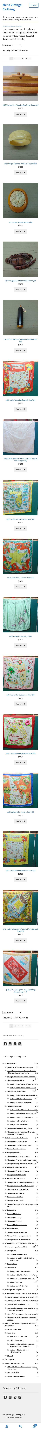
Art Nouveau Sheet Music (18, 1337)
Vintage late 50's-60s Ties (19, 1286)
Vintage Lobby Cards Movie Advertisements (19, 1351)
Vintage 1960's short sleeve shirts (21, 1114)
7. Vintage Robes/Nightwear (14, 1290)
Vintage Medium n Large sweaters (18, 1236)
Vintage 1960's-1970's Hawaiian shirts (23, 1088)
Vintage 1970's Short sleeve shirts (21, 1117)
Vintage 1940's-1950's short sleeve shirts (24, 1110)
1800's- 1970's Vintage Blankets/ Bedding (21, 1297)
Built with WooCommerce (12, 1417)
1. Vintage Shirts (10, 1063)
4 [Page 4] (22, 59)
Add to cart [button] (20, 114)
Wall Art (10, 1356)
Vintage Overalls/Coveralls (16, 1149)
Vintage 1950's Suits (14, 1217)
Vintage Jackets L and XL (15, 1193)
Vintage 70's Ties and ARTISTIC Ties (22, 1279)
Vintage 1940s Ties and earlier (20, 1271)
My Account (7, 1426)
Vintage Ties (11, 1268)
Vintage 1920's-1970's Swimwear (18, 1171)
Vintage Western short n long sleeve (19, 1128)
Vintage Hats (11, 1251)
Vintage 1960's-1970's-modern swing (19, 1145)
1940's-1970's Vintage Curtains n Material (21, 1301)
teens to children (13, 1373)
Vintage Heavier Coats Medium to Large (20, 1186)
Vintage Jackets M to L (15, 1197)
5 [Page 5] (26, 59)
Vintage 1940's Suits (14, 1214)
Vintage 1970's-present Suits (17, 1225)
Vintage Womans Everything (19, 17)
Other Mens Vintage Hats (18, 1254)
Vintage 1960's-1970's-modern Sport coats (21, 1160)
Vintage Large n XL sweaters (17, 1232)
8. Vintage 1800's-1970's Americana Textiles (20, 1293)
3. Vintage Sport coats (12, 1153)
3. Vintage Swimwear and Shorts (16, 1167)
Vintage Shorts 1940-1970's (16, 1175)
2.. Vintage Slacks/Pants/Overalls (16, 1138)
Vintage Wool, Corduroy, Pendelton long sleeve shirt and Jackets (21, 1133)
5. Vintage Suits (10, 1210)
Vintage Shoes (12, 1264)
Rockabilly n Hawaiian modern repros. (20, 1067)
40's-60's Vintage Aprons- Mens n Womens (21, 1314)
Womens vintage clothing (16, 1376)
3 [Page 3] (18, 59)
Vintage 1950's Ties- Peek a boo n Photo (23, 1275)
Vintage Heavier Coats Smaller (17, 1189)
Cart (32, 1425)
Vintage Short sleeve (14, 1106)
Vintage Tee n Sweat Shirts (19, 1125)
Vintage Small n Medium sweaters (19, 1240)
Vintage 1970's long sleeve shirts (21, 1103)
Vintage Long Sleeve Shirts (16, 1091)
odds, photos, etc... (16, 1340)
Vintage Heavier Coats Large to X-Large (20, 1182)
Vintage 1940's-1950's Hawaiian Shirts (23, 1084)
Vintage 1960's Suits (14, 1221)
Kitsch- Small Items (14, 1329)
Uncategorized (10, 1359)
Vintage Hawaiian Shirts (15, 1080)
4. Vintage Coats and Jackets (15, 1178)
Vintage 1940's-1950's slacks (17, 1142)
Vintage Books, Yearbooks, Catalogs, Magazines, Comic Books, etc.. (22, 1345)
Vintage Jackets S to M (15, 1201)
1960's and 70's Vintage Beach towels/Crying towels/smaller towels (22, 1309)
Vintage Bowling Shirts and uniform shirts (21, 1077)
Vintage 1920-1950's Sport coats (18, 1156)
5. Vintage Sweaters (11, 1228)
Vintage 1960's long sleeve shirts (21, 1099)
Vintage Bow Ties (16, 1282)
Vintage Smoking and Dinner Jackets (20, 1164)
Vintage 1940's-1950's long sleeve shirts (23, 1095)
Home (7, 17)
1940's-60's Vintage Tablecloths (18, 1304)
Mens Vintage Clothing (12, 7)
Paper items (11, 1333)
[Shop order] (12, 45)
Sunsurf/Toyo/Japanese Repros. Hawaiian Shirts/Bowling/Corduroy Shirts (21, 1072)
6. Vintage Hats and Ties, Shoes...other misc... (21, 1243)
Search (20, 1426)
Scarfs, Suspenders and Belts (17, 1247)
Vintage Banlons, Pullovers (19, 1121)
